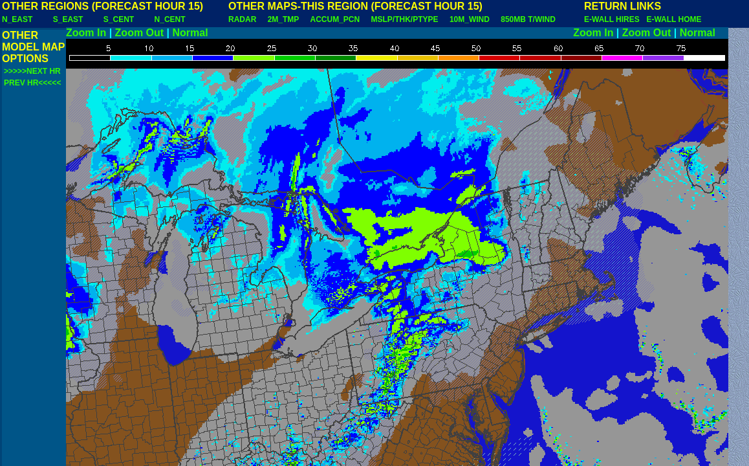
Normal (190, 32)
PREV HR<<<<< (32, 82)
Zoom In (86, 32)
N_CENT (170, 19)
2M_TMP (283, 19)
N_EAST (17, 19)
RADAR (242, 19)
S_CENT (118, 19)
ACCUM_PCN (335, 19)
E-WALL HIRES (614, 19)
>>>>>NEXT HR (32, 71)
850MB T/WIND (528, 19)
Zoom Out (139, 32)
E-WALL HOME (673, 19)
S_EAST (68, 19)
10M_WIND (470, 19)
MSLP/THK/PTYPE (405, 19)
